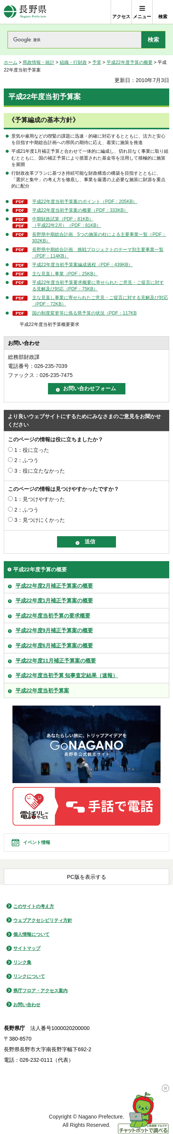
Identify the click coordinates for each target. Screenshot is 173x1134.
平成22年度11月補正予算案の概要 (55, 661)
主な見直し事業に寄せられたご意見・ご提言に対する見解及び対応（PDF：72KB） (100, 301)
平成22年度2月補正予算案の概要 (54, 586)
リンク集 (22, 962)
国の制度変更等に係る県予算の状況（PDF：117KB (84, 313)
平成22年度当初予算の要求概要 (52, 616)
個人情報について (31, 934)
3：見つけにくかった (39, 520)
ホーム (10, 62)
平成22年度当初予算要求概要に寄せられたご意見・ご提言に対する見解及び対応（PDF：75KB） (98, 286)
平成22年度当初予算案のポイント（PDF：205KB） (84, 201)
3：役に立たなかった (39, 471)
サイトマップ (26, 948)
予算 (96, 62)
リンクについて (29, 976)
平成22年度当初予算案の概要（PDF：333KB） (80, 210)
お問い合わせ (26, 1004)
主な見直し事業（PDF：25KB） (65, 273)
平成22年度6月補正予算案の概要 (54, 645)
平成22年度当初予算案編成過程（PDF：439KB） (82, 264)
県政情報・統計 (38, 62)
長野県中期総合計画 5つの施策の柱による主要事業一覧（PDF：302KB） (99, 238)
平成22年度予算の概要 (130, 62)
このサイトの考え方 (33, 906)
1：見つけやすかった (39, 499)
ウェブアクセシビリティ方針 (42, 920)
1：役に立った (31, 450)
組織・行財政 (73, 62)
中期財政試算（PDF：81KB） (62, 219)
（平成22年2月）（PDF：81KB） (66, 225)
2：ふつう (26, 460)
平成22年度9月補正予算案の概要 (54, 630)
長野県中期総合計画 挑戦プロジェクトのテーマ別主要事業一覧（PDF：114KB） (98, 253)
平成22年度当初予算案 (42, 690)
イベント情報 (36, 842)
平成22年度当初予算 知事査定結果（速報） (66, 675)
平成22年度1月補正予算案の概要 (54, 600)
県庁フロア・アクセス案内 (40, 990)
